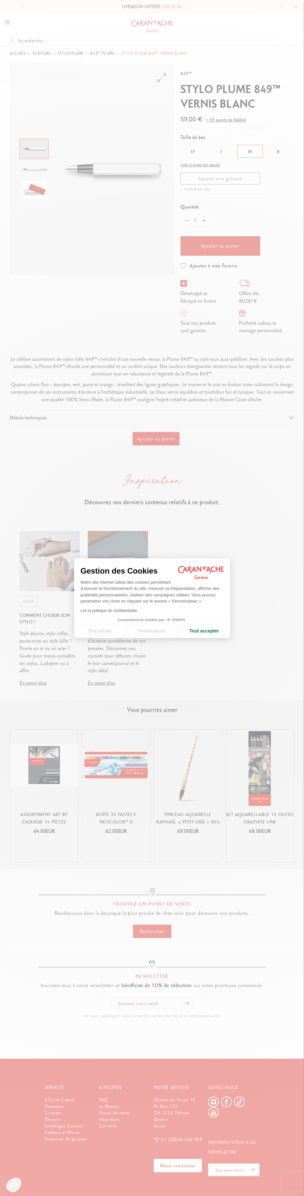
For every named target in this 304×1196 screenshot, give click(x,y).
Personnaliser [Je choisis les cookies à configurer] (152, 630)
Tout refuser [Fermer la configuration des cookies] (100, 630)
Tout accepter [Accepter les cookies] (204, 630)
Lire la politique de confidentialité (109, 610)
